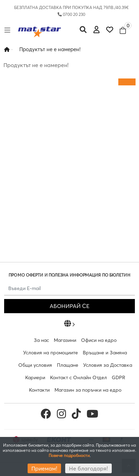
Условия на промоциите (50, 352)
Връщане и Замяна (105, 352)
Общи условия (35, 365)
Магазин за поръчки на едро (87, 390)
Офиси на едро (99, 340)
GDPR (118, 377)
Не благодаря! (88, 468)
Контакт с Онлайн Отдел (78, 377)
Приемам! (44, 468)
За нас (41, 340)
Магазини (65, 340)
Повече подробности (69, 455)
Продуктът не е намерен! (50, 49)
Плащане (67, 365)
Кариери (35, 377)
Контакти (39, 390)
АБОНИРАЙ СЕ (69, 305)
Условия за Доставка (107, 365)
